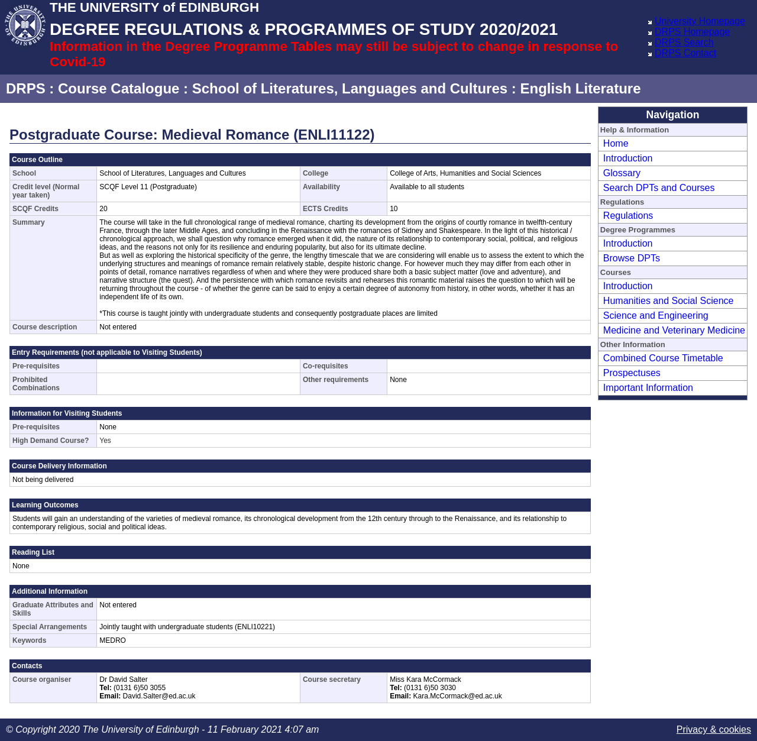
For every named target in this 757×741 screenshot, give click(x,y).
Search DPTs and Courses (659, 188)
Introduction (628, 158)
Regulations (628, 216)
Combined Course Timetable (663, 358)
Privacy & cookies (714, 729)
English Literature (580, 88)
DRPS (26, 88)
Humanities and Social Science (668, 301)
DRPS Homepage (692, 32)
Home (616, 143)
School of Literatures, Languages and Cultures (349, 88)
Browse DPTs (631, 258)
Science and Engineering (656, 315)
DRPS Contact (685, 53)
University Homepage (700, 21)
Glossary (621, 173)
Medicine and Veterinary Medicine (674, 330)
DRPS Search (684, 42)
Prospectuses (632, 373)
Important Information (648, 388)
